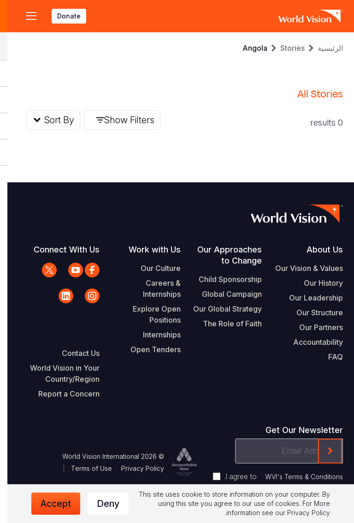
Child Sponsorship (222, 279)
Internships (154, 334)
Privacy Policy (135, 468)
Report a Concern (61, 393)
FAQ (328, 356)
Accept (48, 503)
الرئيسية (323, 48)
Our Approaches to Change (222, 255)
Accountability (311, 342)
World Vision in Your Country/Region (57, 373)
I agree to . (276, 476)
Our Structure (312, 312)
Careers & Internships (154, 288)
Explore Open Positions (149, 314)
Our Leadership (309, 297)
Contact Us (73, 353)
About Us (317, 249)
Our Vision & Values (302, 268)
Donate (61, 16)
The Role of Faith (224, 323)
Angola (247, 48)
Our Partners (314, 327)
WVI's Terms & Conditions (297, 477)
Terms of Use (84, 468)
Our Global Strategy (220, 308)
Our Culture (153, 268)
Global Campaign (224, 294)
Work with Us (147, 249)
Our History (316, 283)
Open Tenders (148, 349)
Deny (100, 503)
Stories (285, 48)
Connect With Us (59, 249)
